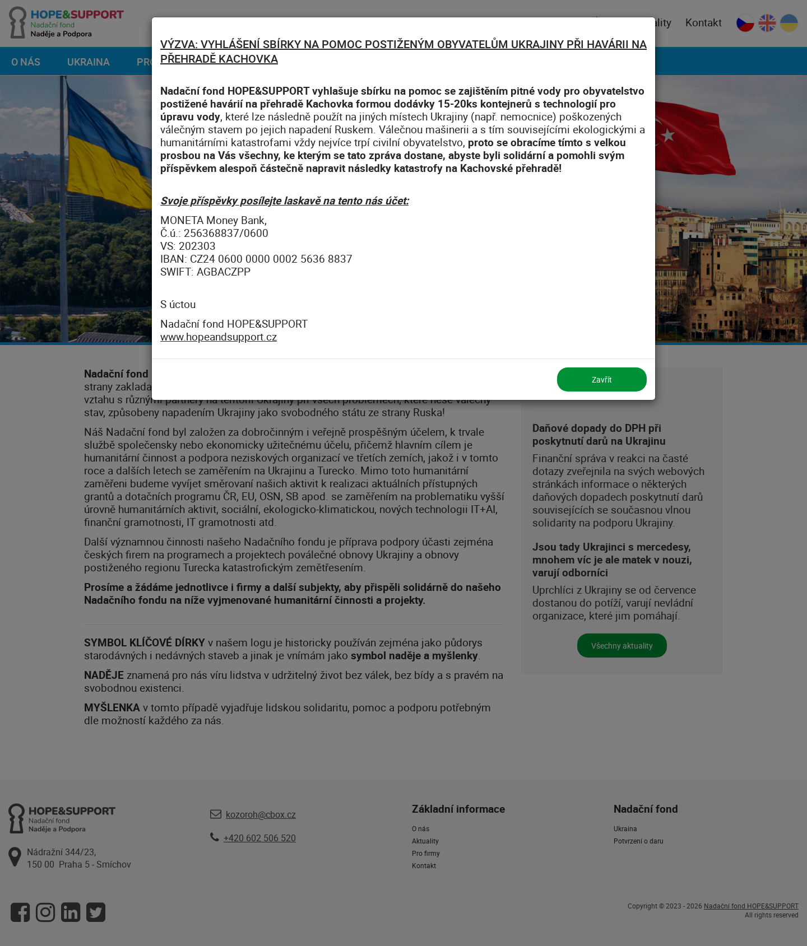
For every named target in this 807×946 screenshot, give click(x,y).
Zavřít (602, 379)
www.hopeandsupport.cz (218, 336)
